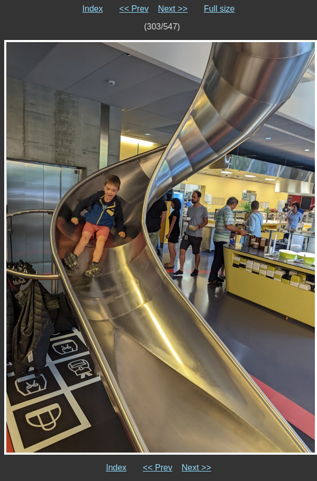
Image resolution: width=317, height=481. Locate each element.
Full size (219, 8)
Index (93, 8)
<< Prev (134, 8)
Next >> (173, 8)
